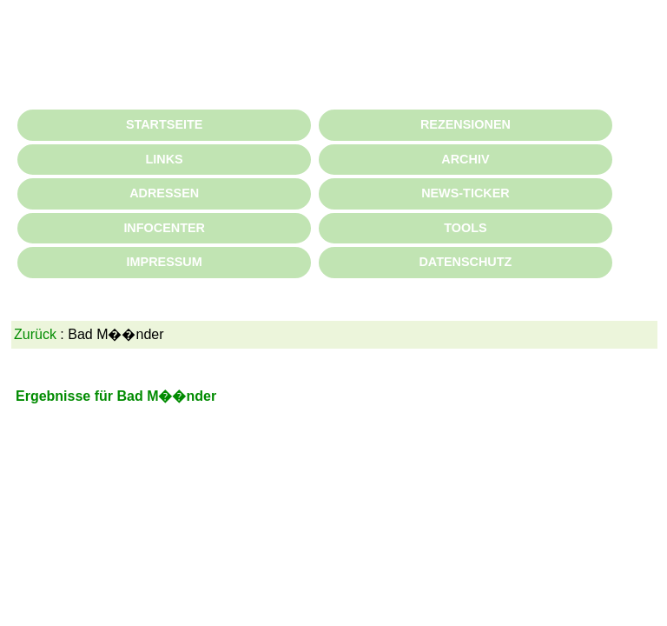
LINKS (164, 159)
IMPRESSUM (164, 262)
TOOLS (465, 228)
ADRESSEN (164, 193)
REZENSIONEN (465, 124)
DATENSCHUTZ (465, 262)
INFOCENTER (164, 228)
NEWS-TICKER (465, 193)
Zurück (35, 334)
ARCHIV (465, 159)
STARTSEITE (164, 124)
